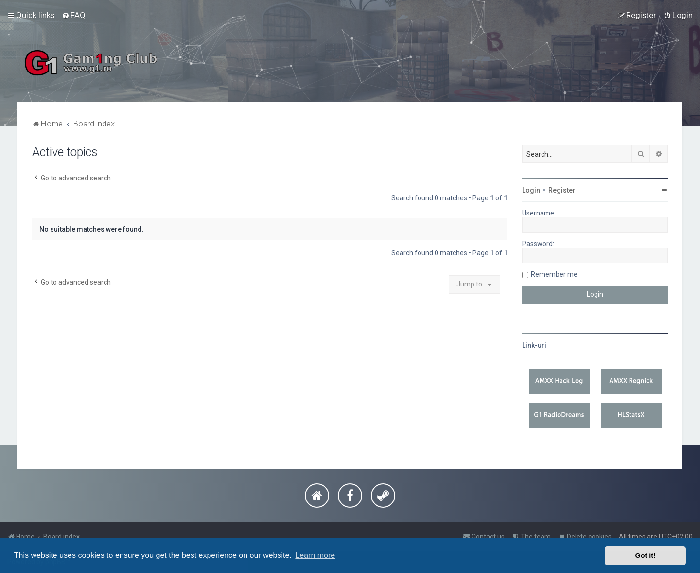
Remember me (554, 274)
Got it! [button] (645, 555)
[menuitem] (74, 15)
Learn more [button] (315, 555)
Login (531, 190)
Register (562, 190)
